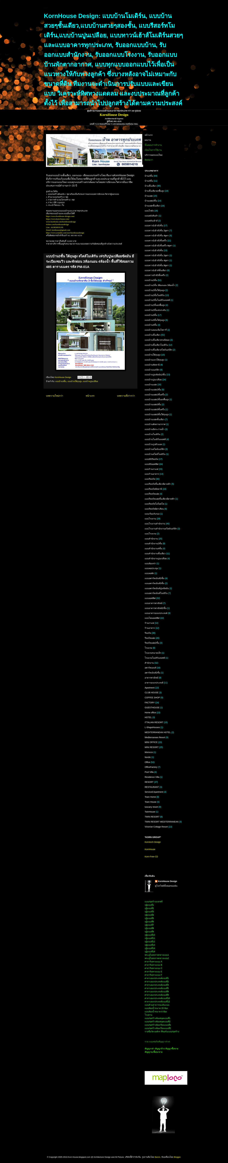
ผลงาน (148, 140)
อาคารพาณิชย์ (151, 677)
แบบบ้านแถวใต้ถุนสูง (154, 360)
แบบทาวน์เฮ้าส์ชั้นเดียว (155, 270)
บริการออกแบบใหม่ (153, 155)
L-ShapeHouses (152, 727)
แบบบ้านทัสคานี (152, 365)
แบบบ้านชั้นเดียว (152, 335)
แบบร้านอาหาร (152, 474)
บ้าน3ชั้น (149, 181)
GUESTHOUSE (152, 707)
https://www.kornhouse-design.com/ (60, 216)
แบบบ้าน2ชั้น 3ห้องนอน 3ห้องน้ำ (160, 285)
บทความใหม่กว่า (54, 395)
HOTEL (148, 717)
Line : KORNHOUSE (54, 227)
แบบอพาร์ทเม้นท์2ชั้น (154, 578)
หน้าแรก (90, 395)
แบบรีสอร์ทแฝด (152, 494)
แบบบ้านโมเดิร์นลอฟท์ (155, 439)
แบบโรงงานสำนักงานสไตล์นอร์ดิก (161, 528)
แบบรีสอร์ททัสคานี (153, 489)
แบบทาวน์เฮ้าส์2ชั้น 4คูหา (157, 235)
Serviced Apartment (154, 792)
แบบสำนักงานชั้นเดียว (155, 553)
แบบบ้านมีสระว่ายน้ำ (154, 429)
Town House (150, 802)
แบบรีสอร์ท (150, 479)
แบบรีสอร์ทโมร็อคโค (154, 504)
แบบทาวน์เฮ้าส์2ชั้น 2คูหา (157, 230)
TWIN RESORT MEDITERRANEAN (162, 822)
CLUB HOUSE (151, 692)
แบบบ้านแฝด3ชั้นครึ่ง (155, 409)
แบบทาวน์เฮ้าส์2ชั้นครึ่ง (156, 240)
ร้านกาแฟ (149, 623)
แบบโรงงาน (150, 518)
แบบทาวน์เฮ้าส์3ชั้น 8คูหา (157, 265)
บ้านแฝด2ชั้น (151, 200)
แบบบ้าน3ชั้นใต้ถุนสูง (155, 320)
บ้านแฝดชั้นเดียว (152, 205)
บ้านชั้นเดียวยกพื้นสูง (154, 191)
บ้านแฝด (149, 196)
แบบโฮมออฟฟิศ (152, 618)
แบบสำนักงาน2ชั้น (153, 543)
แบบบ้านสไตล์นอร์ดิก (155, 449)
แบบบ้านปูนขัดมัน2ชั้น (155, 374)
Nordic (148, 757)
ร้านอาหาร (150, 628)
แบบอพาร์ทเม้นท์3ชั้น (154, 583)
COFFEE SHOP (152, 697)
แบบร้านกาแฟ (151, 469)
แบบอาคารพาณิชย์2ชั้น (156, 608)
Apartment (150, 687)
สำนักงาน (149, 663)
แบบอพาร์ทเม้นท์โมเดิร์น (156, 593)
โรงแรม (148, 648)
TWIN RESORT (152, 817)
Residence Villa (152, 777)
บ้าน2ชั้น (149, 176)
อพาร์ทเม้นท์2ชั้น (152, 672)
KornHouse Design (167, 881)
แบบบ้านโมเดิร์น (152, 434)
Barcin (157, 1157)
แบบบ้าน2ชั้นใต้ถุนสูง (155, 290)
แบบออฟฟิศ (150, 598)
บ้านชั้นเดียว (150, 186)
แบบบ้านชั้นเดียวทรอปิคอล (157, 340)
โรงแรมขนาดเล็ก (153, 653)
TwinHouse (150, 812)
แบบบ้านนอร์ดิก (152, 370)
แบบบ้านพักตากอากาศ (155, 424)
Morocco (149, 752)
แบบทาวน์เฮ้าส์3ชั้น (154, 250)
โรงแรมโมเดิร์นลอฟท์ (155, 658)
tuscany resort (151, 807)
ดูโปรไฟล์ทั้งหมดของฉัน (166, 886)
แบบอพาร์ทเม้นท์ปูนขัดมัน (157, 588)
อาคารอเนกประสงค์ (154, 682)
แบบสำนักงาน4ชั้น (153, 548)
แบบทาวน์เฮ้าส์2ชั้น (154, 225)
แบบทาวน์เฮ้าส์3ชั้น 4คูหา (157, 260)
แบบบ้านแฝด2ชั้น (153, 389)
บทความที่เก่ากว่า (126, 395)
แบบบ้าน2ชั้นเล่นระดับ (155, 310)
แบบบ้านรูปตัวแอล (153, 444)
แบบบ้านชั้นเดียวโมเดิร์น (156, 345)
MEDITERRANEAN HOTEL (158, 732)
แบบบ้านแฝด (151, 384)
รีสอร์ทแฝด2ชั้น (152, 643)
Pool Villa (149, 772)
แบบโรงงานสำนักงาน (155, 523)
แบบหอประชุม (151, 568)
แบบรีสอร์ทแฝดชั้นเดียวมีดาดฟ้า (160, 499)
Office (147, 762)
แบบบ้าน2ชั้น (151, 280)
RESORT (149, 782)
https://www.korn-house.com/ (57, 219)
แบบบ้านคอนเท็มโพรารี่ (156, 330)
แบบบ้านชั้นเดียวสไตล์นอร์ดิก (158, 350)
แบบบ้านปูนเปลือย (90, 381)
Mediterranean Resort (155, 737)
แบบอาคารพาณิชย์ (153, 603)
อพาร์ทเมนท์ (150, 667)
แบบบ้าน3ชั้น (60, 381)
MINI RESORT (152, 747)
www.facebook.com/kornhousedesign (61, 222)
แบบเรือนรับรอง (152, 514)
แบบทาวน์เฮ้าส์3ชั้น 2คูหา (157, 255)
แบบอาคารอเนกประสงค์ (156, 613)
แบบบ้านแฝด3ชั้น (153, 404)
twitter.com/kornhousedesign (57, 224)
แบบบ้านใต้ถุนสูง (75, 381)
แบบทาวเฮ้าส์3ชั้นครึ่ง (155, 275)
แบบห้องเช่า (150, 563)
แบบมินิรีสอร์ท (151, 459)
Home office (150, 712)
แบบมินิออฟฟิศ (151, 464)
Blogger (177, 1157)
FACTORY (150, 702)
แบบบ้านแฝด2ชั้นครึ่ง (155, 394)
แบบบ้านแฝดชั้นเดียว (154, 419)
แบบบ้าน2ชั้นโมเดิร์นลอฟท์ (157, 300)
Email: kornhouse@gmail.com (58, 230)
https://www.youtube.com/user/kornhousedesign (65, 233)
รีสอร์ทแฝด (150, 638)
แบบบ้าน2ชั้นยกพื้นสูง (155, 305)
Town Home (150, 797)
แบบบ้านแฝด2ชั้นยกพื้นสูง (157, 399)
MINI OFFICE (151, 742)
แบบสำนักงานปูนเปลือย (156, 558)
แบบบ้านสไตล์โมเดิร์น (155, 454)
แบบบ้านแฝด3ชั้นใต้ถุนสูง (157, 414)
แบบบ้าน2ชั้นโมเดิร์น (155, 295)
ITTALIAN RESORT (154, 722)
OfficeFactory (151, 767)
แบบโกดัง (149, 210)
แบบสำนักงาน (151, 538)
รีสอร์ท (148, 633)
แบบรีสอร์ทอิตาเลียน (154, 509)
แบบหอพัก (149, 573)
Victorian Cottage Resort (156, 827)
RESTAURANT (152, 787)
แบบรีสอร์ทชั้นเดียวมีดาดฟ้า (158, 484)
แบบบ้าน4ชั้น (151, 325)
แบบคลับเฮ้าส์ (151, 220)
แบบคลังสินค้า (151, 215)
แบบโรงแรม (150, 533)
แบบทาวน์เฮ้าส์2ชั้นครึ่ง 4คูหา (158, 245)
